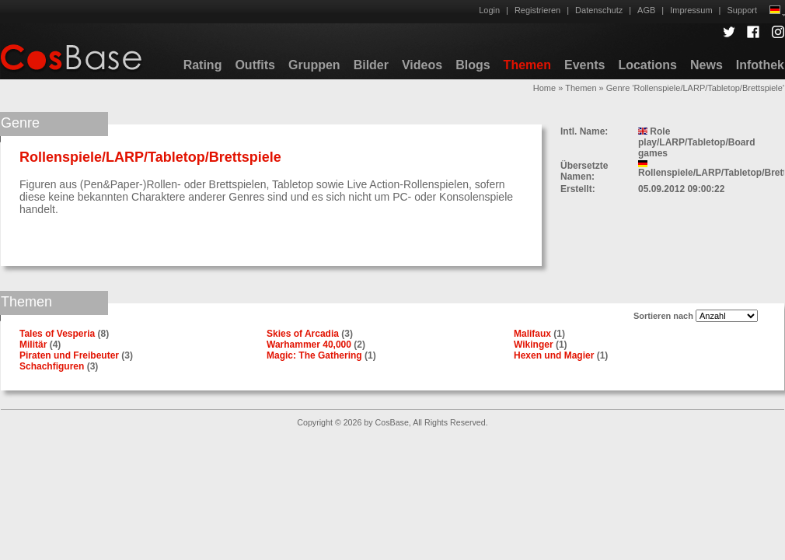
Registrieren (537, 10)
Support (742, 10)
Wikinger (533, 344)
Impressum (691, 10)
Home (544, 88)
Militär (33, 344)
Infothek (760, 65)
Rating (202, 65)
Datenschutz (599, 10)
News (706, 65)
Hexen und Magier (554, 355)
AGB (646, 10)
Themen (527, 65)
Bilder (371, 65)
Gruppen (314, 65)
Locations (647, 65)
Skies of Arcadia (303, 333)
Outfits (255, 65)
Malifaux (532, 333)
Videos (422, 65)
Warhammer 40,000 (309, 344)
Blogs (472, 65)
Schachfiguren (51, 366)
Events (584, 65)
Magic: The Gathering (314, 355)
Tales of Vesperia (57, 333)
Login (489, 10)
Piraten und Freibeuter (69, 355)
